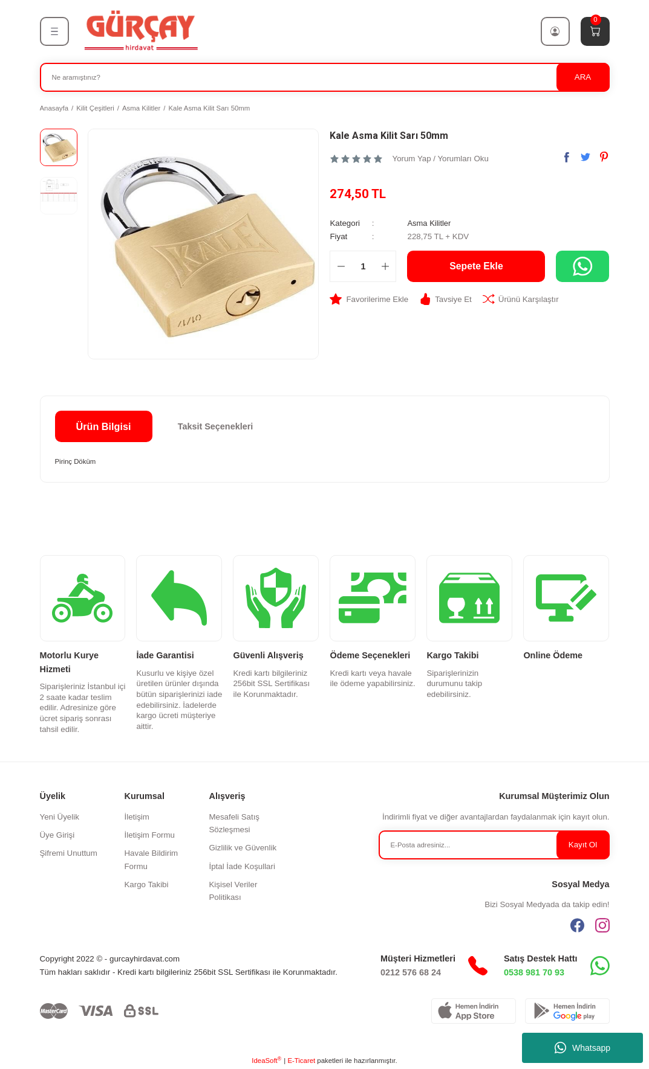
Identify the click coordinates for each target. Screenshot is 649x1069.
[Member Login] (555, 31)
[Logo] (140, 30)
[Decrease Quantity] (340, 266)
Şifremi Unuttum (68, 853)
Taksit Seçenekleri (215, 426)
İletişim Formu (150, 834)
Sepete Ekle (476, 265)
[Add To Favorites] (369, 298)
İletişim (137, 816)
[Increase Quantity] (385, 266)
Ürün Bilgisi (103, 426)
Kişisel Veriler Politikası (233, 891)
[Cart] (595, 31)
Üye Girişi (57, 834)
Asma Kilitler (429, 223)
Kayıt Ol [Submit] (583, 844)
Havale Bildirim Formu (151, 859)
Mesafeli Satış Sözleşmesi (234, 823)
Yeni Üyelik (59, 816)
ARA (583, 77)
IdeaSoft (266, 1060)
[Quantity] (362, 266)
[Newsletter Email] (494, 844)
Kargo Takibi (147, 884)
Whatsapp (582, 1048)
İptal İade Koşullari (242, 866)
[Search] (325, 77)
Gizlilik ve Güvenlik (243, 847)
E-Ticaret (301, 1060)
